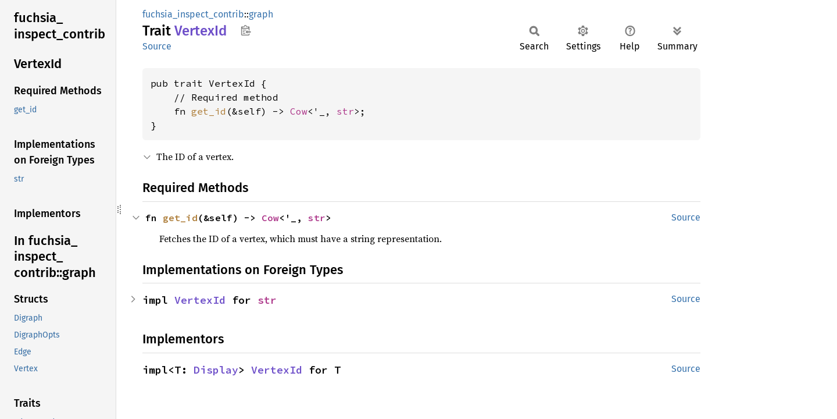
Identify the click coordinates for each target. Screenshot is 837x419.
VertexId (200, 300)
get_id (208, 111)
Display (216, 370)
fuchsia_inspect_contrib (193, 14)
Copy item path (245, 30)
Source (156, 46)
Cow (298, 111)
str (345, 111)
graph (261, 14)
